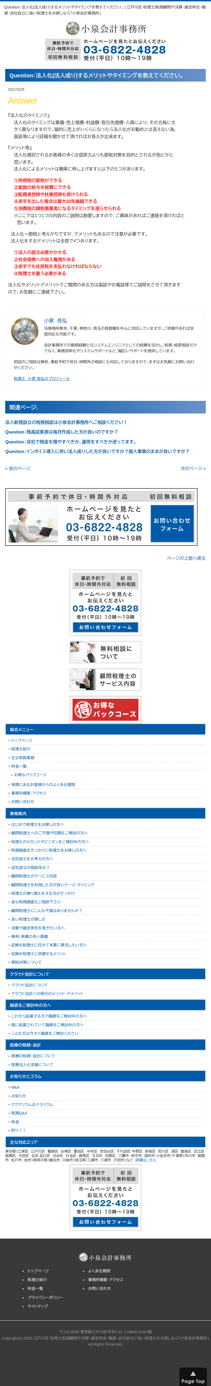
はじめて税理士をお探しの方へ (37, 824)
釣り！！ (18, 1130)
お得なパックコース (30, 775)
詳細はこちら (145, 1160)
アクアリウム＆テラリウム (32, 1104)
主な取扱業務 (22, 758)
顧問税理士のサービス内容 (34, 876)
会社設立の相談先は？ (30, 867)
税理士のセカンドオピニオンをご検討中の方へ (50, 842)
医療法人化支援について (32, 1065)
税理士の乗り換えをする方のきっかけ (43, 893)
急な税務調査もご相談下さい (36, 902)
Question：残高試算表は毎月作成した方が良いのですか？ (61, 432)
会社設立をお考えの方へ (32, 859)
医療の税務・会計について (33, 1056)
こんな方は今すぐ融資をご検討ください (45, 1033)
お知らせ (18, 1096)
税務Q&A (19, 1113)
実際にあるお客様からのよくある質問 (43, 785)
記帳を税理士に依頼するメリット (38, 954)
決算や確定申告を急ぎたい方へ (38, 928)
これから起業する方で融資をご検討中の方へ (49, 1016)
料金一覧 (19, 766)
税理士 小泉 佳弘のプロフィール (42, 378)
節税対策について (26, 962)
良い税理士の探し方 (28, 919)
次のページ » (193, 468)
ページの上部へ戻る (186, 558)
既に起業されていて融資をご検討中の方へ (47, 1025)
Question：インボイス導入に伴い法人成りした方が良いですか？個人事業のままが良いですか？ (97, 451)
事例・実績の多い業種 (29, 936)
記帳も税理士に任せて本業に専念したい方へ (49, 945)
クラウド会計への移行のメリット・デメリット (47, 993)
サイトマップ (38, 1306)
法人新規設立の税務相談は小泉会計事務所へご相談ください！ (66, 422)
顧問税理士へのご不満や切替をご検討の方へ (49, 833)
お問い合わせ (22, 802)
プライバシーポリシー (45, 1297)
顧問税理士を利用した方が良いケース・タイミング (52, 885)
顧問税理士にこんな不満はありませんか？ (46, 911)
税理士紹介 (20, 749)
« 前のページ (17, 468)
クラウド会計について (29, 985)
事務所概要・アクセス (28, 793)
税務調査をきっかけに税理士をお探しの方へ (49, 850)
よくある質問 (99, 1271)
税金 (15, 1122)
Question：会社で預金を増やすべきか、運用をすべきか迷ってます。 (70, 442)
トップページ (21, 740)
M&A (15, 1087)
